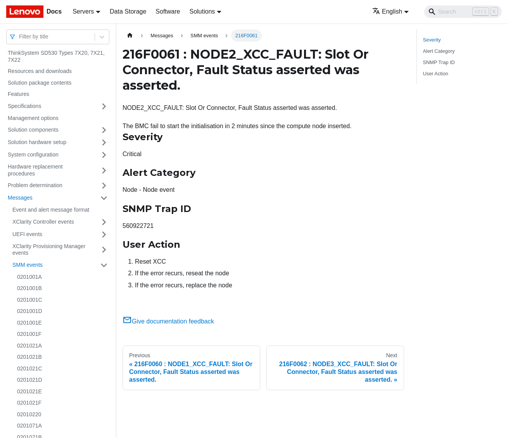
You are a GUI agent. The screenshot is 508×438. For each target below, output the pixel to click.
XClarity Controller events (43, 222)
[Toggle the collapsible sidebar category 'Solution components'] (103, 130)
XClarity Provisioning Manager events (48, 249)
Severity (432, 40)
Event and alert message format (50, 210)
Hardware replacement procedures (35, 170)
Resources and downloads (40, 71)
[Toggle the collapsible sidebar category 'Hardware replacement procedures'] (103, 170)
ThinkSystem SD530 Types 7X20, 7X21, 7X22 (56, 56)
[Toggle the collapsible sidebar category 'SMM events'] (103, 265)
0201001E (29, 323)
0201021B (29, 357)
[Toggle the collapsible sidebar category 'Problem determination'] (103, 185)
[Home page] (130, 36)
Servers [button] (83, 11)
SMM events (27, 265)
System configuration (33, 154)
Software (168, 11)
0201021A (29, 345)
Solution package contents (39, 83)
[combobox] (20, 36)
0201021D (29, 380)
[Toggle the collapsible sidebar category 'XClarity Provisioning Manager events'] (103, 250)
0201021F (29, 403)
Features (18, 94)
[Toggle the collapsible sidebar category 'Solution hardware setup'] (103, 142)
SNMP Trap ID (439, 62)
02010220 (29, 414)
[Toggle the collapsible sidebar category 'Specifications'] (103, 106)
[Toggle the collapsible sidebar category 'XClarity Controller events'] (103, 222)
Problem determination (35, 185)
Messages (20, 198)
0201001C (29, 300)
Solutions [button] (202, 11)
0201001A (29, 277)
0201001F (29, 334)
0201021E (29, 391)
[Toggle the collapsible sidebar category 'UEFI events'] (103, 234)
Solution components (33, 130)
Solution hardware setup (37, 142)
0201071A (29, 425)
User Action (435, 73)
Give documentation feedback (168, 321)
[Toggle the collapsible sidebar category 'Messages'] (103, 198)
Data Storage (128, 11)
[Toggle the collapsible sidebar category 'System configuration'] (103, 155)
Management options (33, 118)
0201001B (29, 288)
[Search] (463, 11)
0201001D (29, 311)
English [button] (387, 11)
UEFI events (27, 234)
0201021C (29, 368)
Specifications (24, 106)
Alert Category (439, 51)
